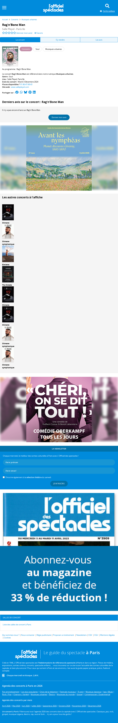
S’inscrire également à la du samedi (28, 477)
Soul (11, 76)
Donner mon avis (59, 117)
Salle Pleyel (12, 79)
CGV (90, 635)
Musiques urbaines (64, 74)
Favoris (38, 33)
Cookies (7, 637)
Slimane (5, 223)
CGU (96, 635)
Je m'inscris (59, 483)
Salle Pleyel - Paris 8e (13, 29)
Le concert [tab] (20, 39)
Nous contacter (27, 635)
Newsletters (81, 635)
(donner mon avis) (24, 33)
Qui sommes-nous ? (10, 635)
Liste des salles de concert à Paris (17, 624)
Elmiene (5, 264)
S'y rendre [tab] (60, 39)
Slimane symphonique (8, 242)
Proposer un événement (63, 635)
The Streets (7, 285)
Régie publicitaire (44, 635)
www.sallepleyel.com (20, 87)
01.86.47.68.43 (26, 84)
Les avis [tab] (99, 39)
